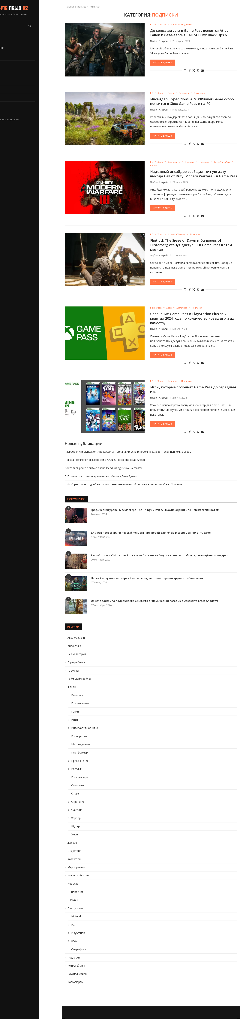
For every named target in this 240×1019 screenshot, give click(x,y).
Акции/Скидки (76, 638)
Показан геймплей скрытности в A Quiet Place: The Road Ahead (105, 460)
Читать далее (162, 62)
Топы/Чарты (75, 982)
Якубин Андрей (159, 41)
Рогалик (76, 769)
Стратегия (78, 802)
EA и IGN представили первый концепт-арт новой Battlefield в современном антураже (151, 533)
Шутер (75, 826)
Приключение (79, 761)
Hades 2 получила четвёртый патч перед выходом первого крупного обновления (147, 578)
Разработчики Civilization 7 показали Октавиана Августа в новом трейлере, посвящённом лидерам (128, 452)
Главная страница (75, 6)
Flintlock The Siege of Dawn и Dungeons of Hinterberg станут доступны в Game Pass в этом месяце (191, 245)
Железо (72, 843)
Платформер (79, 753)
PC (5, 81)
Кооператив (79, 736)
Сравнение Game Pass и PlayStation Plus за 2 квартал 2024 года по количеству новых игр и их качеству (192, 318)
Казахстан (74, 859)
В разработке (13, 72)
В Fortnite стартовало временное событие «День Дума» (100, 476)
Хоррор (76, 818)
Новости (10, 64)
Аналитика (74, 646)
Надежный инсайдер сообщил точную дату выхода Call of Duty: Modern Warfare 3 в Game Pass (193, 174)
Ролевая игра (79, 777)
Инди (74, 720)
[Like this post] (185, 70)
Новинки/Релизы (15, 48)
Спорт (75, 794)
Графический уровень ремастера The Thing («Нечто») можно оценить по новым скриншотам (155, 510)
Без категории (77, 654)
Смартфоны (78, 949)
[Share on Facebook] (189, 70)
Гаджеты (73, 671)
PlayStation (12, 89)
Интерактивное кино (84, 728)
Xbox (7, 97)
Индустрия (74, 851)
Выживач (77, 695)
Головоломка (80, 704)
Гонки (75, 712)
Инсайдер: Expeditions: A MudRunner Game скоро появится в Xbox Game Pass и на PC (192, 101)
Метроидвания (80, 745)
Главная (9, 39)
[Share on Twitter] (193, 70)
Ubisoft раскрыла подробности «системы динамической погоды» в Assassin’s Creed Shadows (123, 485)
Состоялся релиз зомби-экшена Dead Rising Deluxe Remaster (103, 468)
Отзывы (73, 900)
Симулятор (78, 786)
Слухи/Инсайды (77, 974)
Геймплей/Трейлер (80, 679)
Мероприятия (76, 867)
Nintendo (76, 917)
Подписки (74, 958)
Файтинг (76, 810)
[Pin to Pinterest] (198, 70)
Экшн (74, 835)
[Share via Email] (202, 70)
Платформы (75, 908)
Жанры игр (11, 105)
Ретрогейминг (77, 966)
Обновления (12, 56)
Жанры (72, 687)
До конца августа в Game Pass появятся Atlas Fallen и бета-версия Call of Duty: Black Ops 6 (189, 32)
